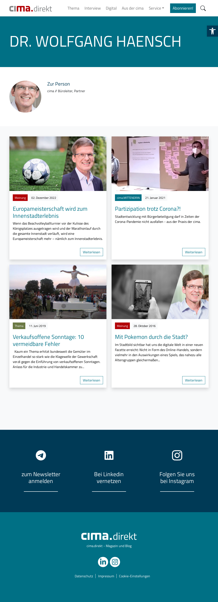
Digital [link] (111, 8)
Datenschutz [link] (84, 576)
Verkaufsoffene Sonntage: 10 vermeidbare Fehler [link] (48, 340)
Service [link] (155, 8)
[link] (212, 31)
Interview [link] (93, 8)
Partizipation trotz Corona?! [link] (148, 208)
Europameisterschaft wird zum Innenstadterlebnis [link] (50, 212)
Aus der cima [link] (133, 8)
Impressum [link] (106, 576)
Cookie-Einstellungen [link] (134, 576)
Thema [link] (73, 8)
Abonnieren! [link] (183, 8)
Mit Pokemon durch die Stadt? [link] (151, 336)
